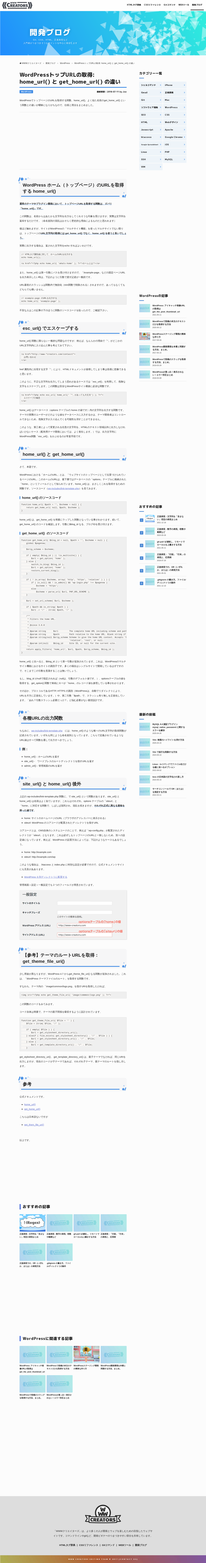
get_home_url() (32, 1109)
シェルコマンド (148, 85)
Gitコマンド (164, 5)
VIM (143, 166)
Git (143, 99)
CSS (167, 114)
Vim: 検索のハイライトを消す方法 (168, 740)
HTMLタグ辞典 (122, 5)
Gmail (144, 92)
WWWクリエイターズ (67, 1531)
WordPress (26, 91)
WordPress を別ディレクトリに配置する (45, 877)
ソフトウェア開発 (149, 107)
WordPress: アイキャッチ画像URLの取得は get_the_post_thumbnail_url (32, 1369)
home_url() (30, 1104)
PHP (167, 152)
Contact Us (128, 1559)
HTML (144, 122)
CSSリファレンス (144, 5)
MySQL (169, 159)
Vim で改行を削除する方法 (164, 752)
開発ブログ (196, 5)
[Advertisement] (73, 141)
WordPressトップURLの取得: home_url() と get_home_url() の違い (70, 78)
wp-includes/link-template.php (63, 488)
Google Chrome (173, 137)
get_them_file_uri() (34, 1124)
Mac (167, 99)
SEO (143, 114)
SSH (143, 159)
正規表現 (169, 92)
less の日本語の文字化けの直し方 (168, 777)
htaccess (146, 137)
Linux (144, 152)
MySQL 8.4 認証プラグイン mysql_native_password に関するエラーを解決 (168, 727)
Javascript (147, 129)
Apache (169, 129)
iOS (167, 144)
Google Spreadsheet (149, 144)
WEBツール (180, 5)
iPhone (168, 85)
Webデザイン (171, 122)
